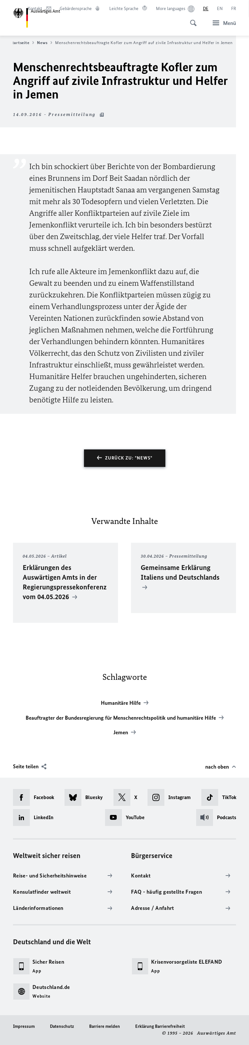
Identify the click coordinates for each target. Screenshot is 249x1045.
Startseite (22, 43)
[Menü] (222, 23)
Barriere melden (104, 1026)
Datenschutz (62, 1026)
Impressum (24, 1026)
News (44, 43)
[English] (220, 9)
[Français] (233, 9)
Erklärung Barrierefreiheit (160, 1026)
